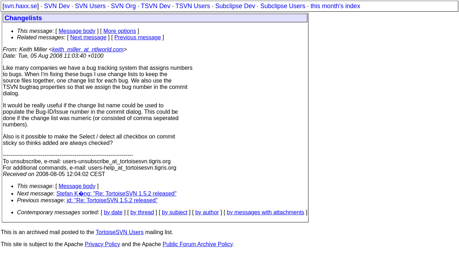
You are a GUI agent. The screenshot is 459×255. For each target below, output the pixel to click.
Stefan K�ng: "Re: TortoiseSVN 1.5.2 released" (116, 194)
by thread (142, 212)
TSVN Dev (155, 6)
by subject (174, 212)
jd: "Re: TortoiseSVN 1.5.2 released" (112, 200)
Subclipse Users (282, 6)
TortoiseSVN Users (119, 232)
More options (119, 31)
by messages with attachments (265, 212)
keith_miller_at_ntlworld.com (88, 49)
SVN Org (123, 6)
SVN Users (90, 6)
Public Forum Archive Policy (197, 244)
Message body (76, 31)
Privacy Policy (102, 244)
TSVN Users (192, 6)
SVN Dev (56, 6)
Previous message (137, 37)
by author (207, 212)
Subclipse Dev (235, 6)
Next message (88, 37)
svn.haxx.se (20, 6)
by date (113, 212)
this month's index (335, 6)
